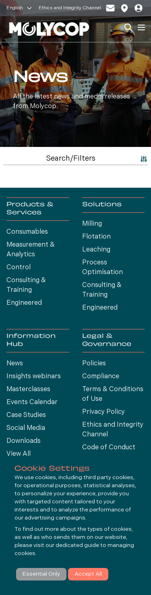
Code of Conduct (108, 447)
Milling (92, 224)
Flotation (96, 237)
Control (18, 267)
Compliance (100, 376)
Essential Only (41, 574)
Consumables (27, 232)
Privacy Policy (103, 412)
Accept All (88, 574)
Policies (94, 363)
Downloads (23, 441)
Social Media (25, 428)
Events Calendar (32, 402)
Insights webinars (33, 376)
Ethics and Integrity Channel (70, 8)
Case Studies (26, 415)
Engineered (24, 303)
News (14, 363)
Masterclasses (28, 389)
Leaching (96, 250)
